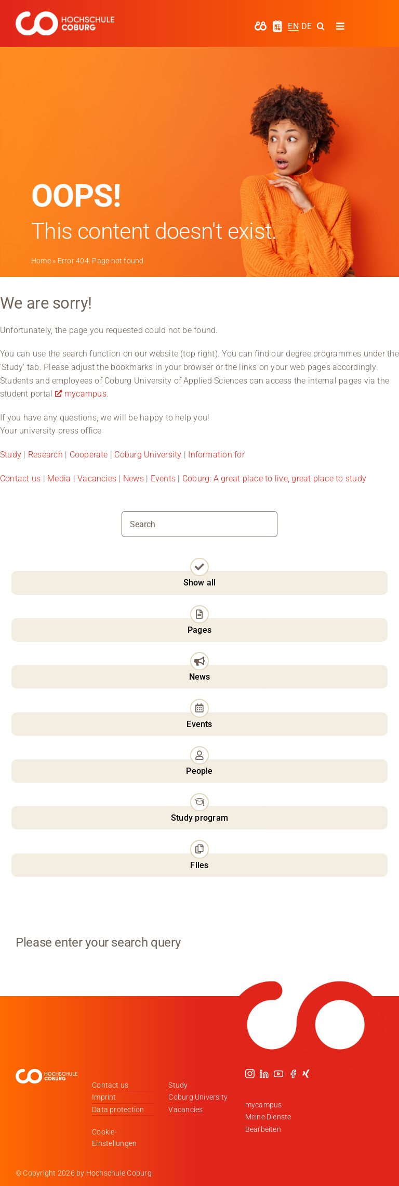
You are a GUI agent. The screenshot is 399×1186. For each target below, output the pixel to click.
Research (45, 455)
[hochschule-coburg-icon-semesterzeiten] (277, 24)
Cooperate (89, 455)
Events (164, 478)
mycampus (85, 394)
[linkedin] (264, 1073)
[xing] (306, 1073)
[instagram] (250, 1073)
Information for (216, 455)
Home (41, 261)
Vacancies (96, 478)
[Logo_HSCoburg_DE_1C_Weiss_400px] (65, 15)
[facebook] (293, 1073)
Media (59, 478)
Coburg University (147, 455)
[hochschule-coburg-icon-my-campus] (260, 25)
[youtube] (278, 1073)
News (133, 478)
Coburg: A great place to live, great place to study (274, 478)
